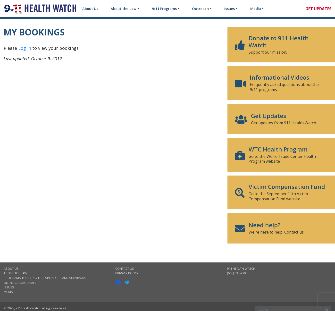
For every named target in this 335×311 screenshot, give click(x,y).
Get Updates (318, 8)
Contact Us (124, 268)
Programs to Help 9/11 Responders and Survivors (45, 278)
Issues (229, 8)
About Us (90, 8)
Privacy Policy (126, 273)
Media (255, 8)
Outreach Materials (20, 282)
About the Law (123, 8)
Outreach (200, 8)
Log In (24, 48)
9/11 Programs (164, 8)
